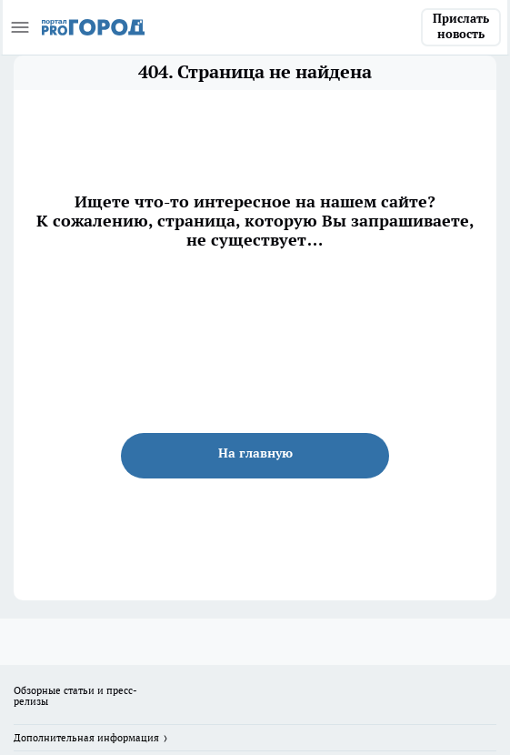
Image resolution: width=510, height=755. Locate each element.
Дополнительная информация (86, 737)
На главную (255, 453)
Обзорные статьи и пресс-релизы (75, 696)
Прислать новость (461, 26)
